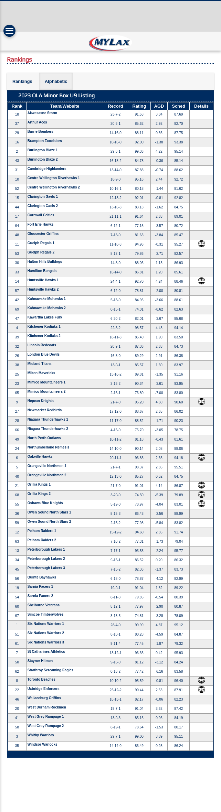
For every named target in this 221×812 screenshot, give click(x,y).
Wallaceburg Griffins (44, 698)
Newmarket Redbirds (45, 410)
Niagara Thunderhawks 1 (48, 419)
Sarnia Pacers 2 (40, 596)
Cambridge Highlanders (47, 169)
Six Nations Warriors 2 (46, 633)
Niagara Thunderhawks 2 (48, 429)
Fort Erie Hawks (41, 224)
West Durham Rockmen (47, 707)
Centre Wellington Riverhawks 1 (54, 178)
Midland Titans (40, 364)
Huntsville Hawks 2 (43, 289)
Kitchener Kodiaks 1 (44, 326)
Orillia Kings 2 (39, 494)
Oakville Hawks (40, 456)
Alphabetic (56, 81)
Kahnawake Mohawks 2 (47, 308)
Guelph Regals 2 (41, 252)
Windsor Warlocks (42, 744)
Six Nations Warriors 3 (46, 642)
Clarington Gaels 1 (43, 196)
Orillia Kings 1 (39, 484)
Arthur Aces (37, 122)
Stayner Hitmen (40, 661)
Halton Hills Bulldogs (45, 261)
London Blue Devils (44, 354)
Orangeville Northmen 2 (47, 475)
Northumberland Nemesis (49, 447)
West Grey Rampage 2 (46, 726)
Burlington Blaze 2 (43, 159)
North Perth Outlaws (44, 438)
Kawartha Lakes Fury (45, 317)
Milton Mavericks (41, 373)
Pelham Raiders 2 (42, 540)
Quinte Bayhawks (42, 577)
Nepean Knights (41, 401)
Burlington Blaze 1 (43, 150)
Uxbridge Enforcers (44, 689)
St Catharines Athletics (46, 651)
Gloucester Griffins (43, 234)
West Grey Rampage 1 (46, 716)
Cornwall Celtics (41, 215)
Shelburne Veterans (44, 605)
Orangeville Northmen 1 (47, 466)
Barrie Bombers (40, 131)
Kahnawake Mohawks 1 (47, 299)
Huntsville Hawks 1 (43, 280)
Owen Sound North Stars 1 (49, 512)
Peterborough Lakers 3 (46, 568)
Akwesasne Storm (42, 113)
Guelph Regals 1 (41, 243)
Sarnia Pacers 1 (40, 586)
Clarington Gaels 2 (43, 206)
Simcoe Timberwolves (46, 614)
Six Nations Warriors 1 (46, 624)
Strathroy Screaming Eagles (50, 670)
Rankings (22, 81)
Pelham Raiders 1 (42, 531)
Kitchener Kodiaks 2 (44, 336)
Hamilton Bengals (42, 271)
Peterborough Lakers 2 (46, 559)
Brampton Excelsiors (45, 141)
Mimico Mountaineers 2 (47, 391)
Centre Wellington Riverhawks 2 (54, 187)
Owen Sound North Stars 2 (49, 521)
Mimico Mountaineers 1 (47, 382)
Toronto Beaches (41, 679)
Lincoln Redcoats (42, 345)
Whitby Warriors (41, 735)
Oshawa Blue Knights (45, 503)
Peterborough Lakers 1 (46, 549)
